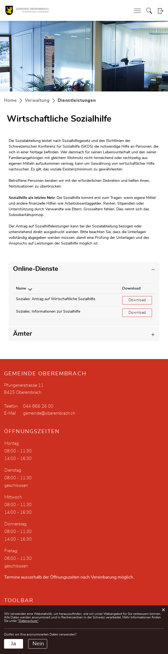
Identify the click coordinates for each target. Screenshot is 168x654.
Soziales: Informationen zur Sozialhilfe (48, 311)
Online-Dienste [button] (35, 269)
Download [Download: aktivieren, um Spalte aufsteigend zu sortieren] (131, 288)
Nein (38, 643)
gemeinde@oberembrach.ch (49, 413)
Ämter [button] (22, 334)
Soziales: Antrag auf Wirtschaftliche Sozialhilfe (55, 299)
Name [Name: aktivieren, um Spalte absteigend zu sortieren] (21, 288)
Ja (13, 643)
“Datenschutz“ (28, 621)
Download (140, 299)
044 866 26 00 (38, 406)
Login (160, 11)
